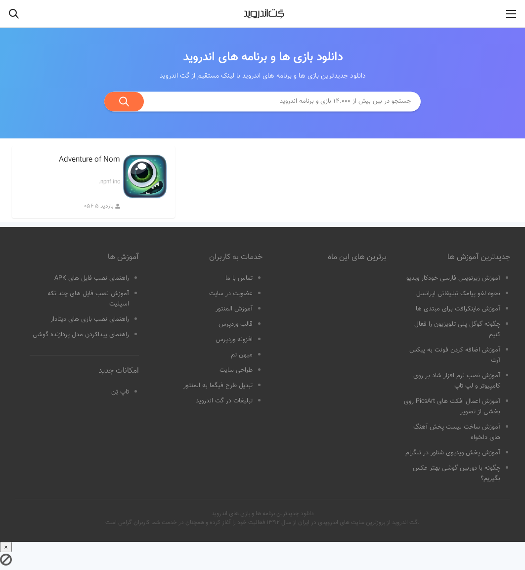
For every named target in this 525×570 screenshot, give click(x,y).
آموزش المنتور (234, 309)
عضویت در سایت (231, 294)
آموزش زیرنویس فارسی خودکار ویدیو (453, 278)
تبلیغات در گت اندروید (224, 401)
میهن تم (242, 355)
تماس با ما (239, 278)
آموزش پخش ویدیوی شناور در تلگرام (452, 453)
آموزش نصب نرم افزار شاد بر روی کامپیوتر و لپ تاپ (456, 381)
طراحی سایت (236, 370)
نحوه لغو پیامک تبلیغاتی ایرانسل (458, 294)
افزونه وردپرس (234, 340)
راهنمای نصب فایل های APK (91, 278)
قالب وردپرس (236, 324)
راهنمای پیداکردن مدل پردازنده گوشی (81, 335)
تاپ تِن (120, 392)
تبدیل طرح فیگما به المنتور (218, 386)
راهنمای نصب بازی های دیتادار (89, 319)
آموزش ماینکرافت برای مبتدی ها (458, 309)
